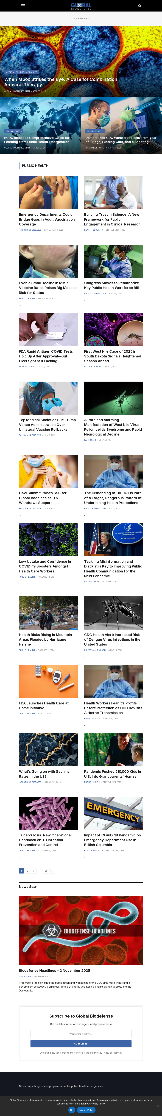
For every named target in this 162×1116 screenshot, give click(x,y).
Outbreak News (93, 367)
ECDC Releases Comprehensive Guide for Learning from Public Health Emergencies (36, 140)
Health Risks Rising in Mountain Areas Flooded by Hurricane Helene (45, 639)
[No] (157, 1106)
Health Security (93, 230)
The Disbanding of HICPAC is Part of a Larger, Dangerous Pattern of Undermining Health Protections (113, 498)
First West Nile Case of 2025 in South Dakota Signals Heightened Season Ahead (112, 356)
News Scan (25, 976)
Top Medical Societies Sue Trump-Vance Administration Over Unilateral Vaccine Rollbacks (48, 425)
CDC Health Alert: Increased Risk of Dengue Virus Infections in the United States (112, 639)
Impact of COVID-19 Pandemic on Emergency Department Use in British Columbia (112, 840)
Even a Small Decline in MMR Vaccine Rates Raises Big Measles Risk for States (48, 288)
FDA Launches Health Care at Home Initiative (44, 705)
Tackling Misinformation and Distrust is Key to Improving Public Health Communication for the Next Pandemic (113, 568)
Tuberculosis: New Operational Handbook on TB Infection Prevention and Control (45, 840)
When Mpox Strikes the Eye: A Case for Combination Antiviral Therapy (60, 82)
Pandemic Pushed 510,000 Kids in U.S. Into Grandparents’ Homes (112, 773)
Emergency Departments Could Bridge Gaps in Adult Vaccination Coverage (47, 219)
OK (71, 1110)
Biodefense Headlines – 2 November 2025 (54, 970)
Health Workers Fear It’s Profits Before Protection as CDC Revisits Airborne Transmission (113, 708)
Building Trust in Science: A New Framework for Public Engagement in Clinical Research (112, 219)
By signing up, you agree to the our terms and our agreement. (81, 1052)
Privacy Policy (101, 1052)
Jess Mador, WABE (94, 148)
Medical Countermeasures (21, 72)
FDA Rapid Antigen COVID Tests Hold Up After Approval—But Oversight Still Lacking (46, 356)
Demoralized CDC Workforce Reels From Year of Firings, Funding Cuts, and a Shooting (121, 140)
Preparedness (14, 131)
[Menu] (23, 6)
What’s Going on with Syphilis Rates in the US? (44, 773)
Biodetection (26, 367)
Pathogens (90, 440)
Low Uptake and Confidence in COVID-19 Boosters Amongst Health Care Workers (45, 566)
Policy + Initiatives (95, 294)
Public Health (27, 298)
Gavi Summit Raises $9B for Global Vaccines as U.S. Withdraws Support (43, 498)
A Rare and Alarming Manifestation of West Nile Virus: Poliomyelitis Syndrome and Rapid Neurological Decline (113, 427)
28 (46, 870)
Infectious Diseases (30, 230)
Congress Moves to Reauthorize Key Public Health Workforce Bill (111, 285)
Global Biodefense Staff (17, 91)
